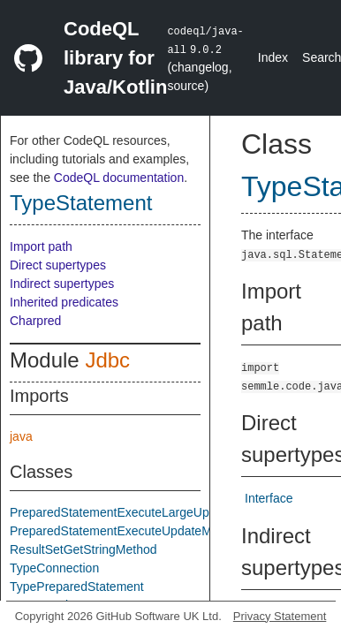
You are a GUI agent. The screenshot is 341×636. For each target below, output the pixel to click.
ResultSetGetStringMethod (83, 549)
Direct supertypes (58, 265)
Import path (41, 246)
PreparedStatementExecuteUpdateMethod (126, 531)
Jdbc (107, 360)
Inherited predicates (64, 302)
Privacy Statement (280, 616)
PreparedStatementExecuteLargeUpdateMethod (142, 512)
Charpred (35, 321)
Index (273, 57)
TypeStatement (81, 203)
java (21, 436)
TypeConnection (54, 568)
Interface (268, 498)
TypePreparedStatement (77, 586)
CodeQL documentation (119, 177)
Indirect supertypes (62, 283)
